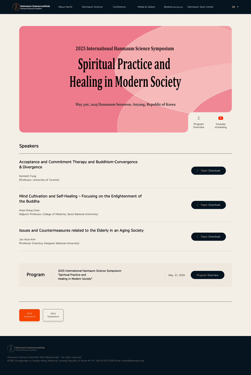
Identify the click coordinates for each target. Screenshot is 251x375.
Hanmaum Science (92, 7)
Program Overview (198, 122)
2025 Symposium (29, 315)
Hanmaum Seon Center (200, 7)
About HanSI (65, 7)
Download (208, 170)
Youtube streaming (221, 122)
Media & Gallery (146, 7)
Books (173, 7)
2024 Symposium (53, 315)
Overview (208, 275)
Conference (119, 7)
